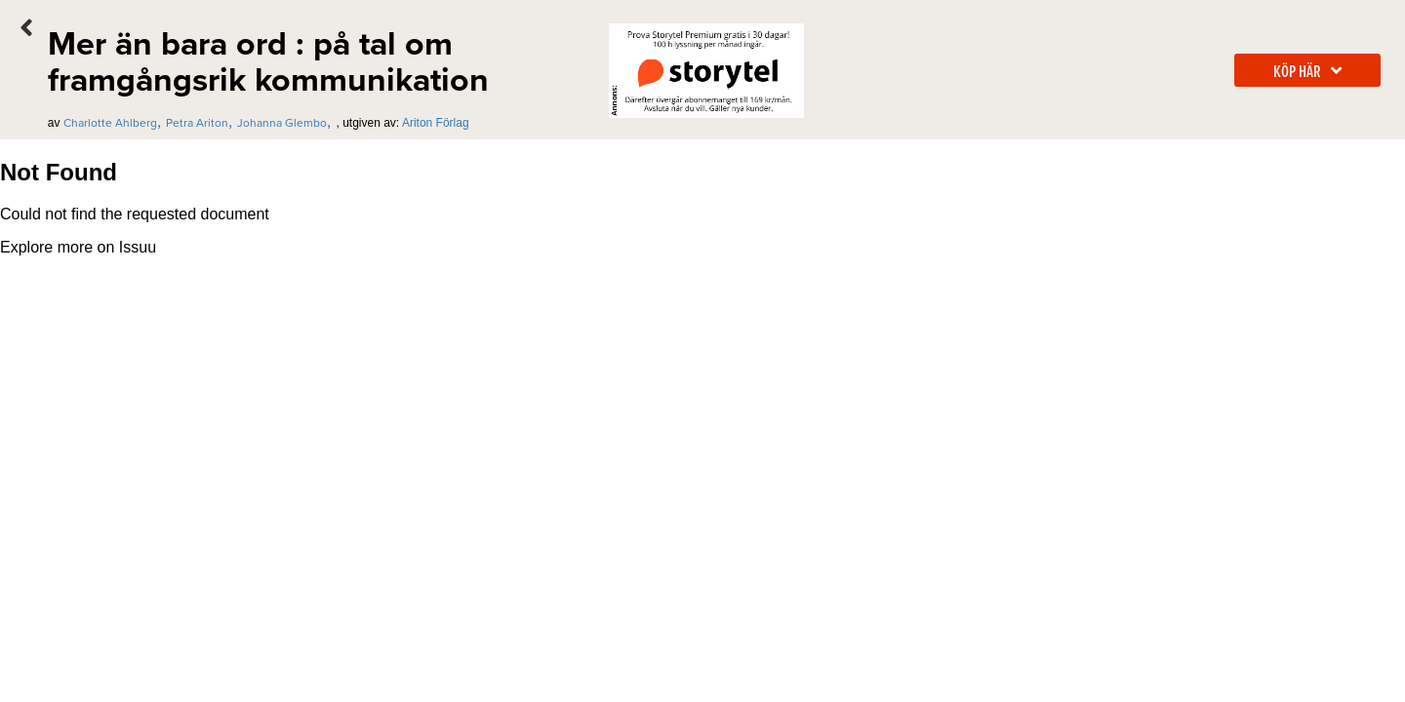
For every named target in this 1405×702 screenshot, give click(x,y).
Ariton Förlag (435, 123)
